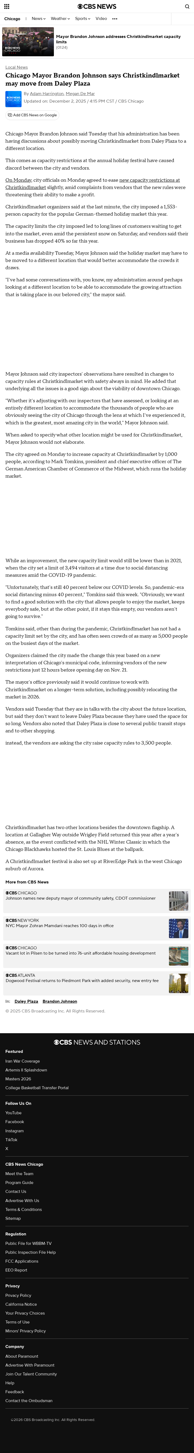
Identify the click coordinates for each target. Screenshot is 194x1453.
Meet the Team (19, 1174)
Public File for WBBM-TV (28, 1243)
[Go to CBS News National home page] (97, 6)
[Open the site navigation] (35, 6)
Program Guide (19, 1182)
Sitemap (13, 1218)
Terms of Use (17, 1322)
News (39, 18)
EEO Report (16, 1270)
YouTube (13, 1113)
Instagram (14, 1131)
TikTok (11, 1140)
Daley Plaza (26, 1001)
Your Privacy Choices (25, 1313)
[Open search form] (187, 6)
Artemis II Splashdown (26, 1070)
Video (101, 18)
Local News (16, 67)
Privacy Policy (18, 1295)
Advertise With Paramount (29, 1365)
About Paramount (21, 1356)
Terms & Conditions (23, 1209)
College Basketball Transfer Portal (37, 1088)
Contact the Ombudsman (29, 1401)
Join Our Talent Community (31, 1374)
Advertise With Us (22, 1201)
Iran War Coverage (22, 1061)
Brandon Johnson (60, 1001)
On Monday (18, 180)
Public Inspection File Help (30, 1252)
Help (9, 1383)
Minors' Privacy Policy (25, 1331)
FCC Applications (21, 1261)
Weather (60, 18)
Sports (82, 18)
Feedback (14, 1392)
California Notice (21, 1304)
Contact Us (15, 1191)
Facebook (14, 1122)
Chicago (12, 19)
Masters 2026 (18, 1079)
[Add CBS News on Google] (32, 115)
